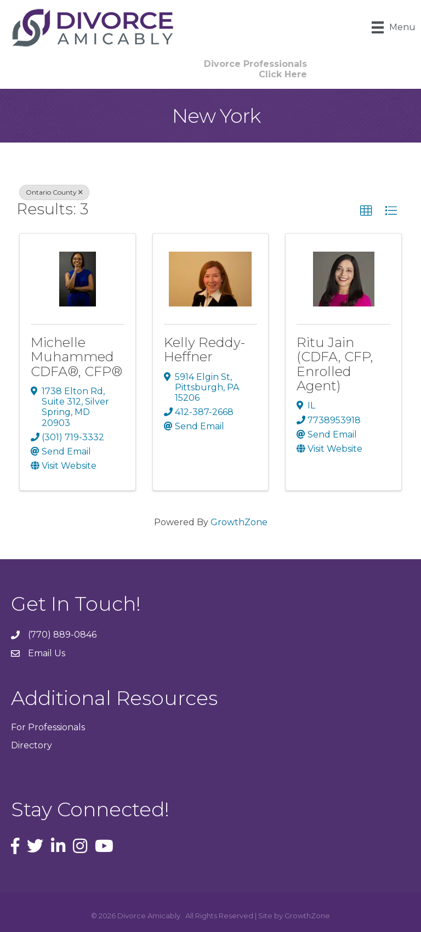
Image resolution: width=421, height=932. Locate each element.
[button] (366, 211)
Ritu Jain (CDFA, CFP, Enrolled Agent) (335, 364)
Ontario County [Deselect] (54, 192)
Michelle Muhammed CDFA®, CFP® (76, 356)
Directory (31, 745)
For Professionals (48, 727)
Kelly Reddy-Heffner (204, 349)
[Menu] (393, 27)
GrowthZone (239, 522)
